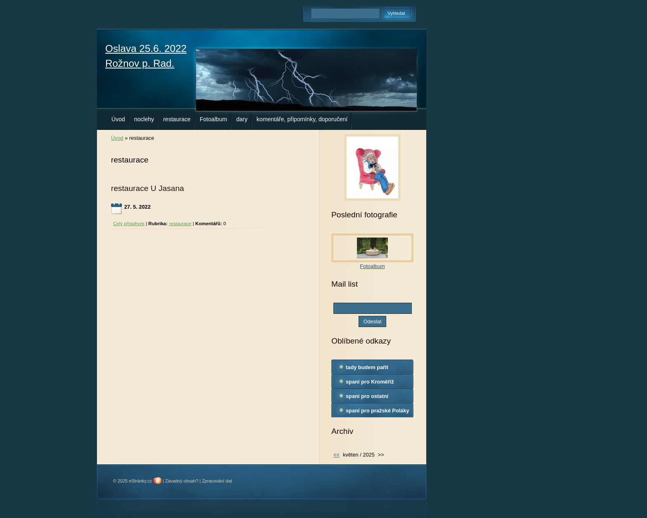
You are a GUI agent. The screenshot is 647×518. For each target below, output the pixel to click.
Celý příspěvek (128, 223)
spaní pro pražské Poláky (377, 410)
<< (336, 455)
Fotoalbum (213, 119)
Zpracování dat (217, 480)
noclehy (144, 119)
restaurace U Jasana (147, 188)
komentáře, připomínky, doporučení (302, 119)
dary (241, 119)
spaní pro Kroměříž (370, 382)
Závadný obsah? (181, 480)
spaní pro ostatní (367, 396)
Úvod (118, 119)
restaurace (177, 119)
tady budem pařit (367, 367)
